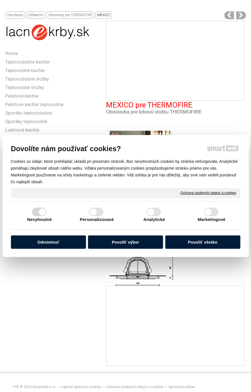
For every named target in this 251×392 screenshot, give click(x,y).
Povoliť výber (125, 242)
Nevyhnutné (39, 219)
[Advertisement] (175, 60)
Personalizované (97, 219)
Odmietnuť (48, 242)
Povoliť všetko (202, 242)
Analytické (154, 219)
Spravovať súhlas (181, 387)
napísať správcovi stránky (81, 387)
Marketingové (211, 219)
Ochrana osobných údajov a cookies (208, 193)
